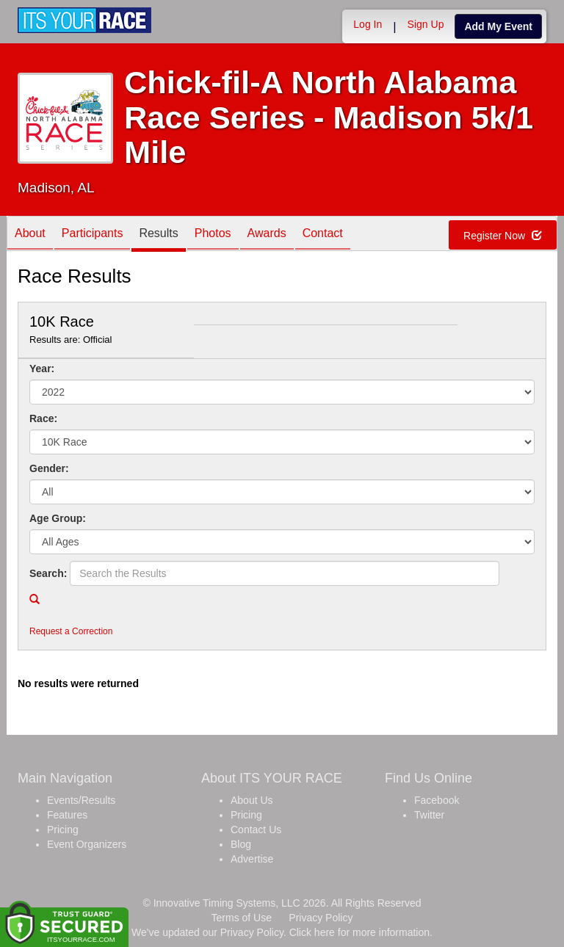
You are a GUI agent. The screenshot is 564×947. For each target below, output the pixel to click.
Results (158, 234)
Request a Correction (70, 631)
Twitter (429, 815)
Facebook (436, 800)
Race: (43, 418)
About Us (252, 800)
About (30, 234)
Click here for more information (359, 932)
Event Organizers (86, 844)
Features (67, 815)
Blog (241, 844)
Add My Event (498, 26)
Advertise (252, 859)
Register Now (502, 236)
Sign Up (426, 24)
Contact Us (256, 829)
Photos (213, 234)
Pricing (63, 829)
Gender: (49, 468)
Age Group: (57, 518)
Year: (41, 368)
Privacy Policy (320, 918)
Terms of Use (242, 918)
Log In (367, 24)
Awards (266, 234)
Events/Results (81, 800)
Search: (48, 573)
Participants (92, 234)
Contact (323, 234)
